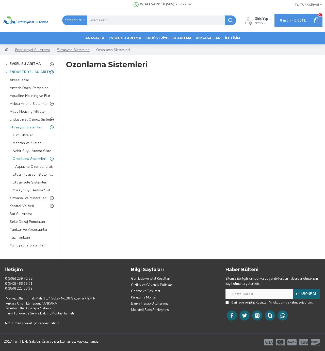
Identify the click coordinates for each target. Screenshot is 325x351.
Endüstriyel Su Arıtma (32, 49)
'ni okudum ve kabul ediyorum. (269, 302)
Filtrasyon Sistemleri (73, 49)
